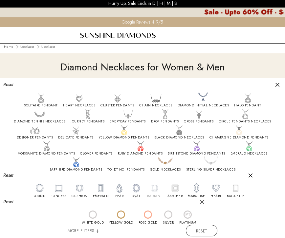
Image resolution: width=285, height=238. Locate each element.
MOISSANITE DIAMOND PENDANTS (46, 153)
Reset (201, 231)
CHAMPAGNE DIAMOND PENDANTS (239, 137)
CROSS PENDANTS (198, 121)
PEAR (119, 196)
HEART (216, 196)
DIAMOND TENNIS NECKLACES (39, 121)
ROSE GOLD (148, 222)
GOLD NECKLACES (165, 169)
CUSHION (80, 196)
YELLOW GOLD (121, 222)
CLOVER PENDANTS (96, 153)
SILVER (168, 222)
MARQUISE (196, 196)
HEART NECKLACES (79, 105)
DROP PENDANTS (165, 121)
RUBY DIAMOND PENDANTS (140, 153)
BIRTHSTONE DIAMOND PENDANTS (196, 153)
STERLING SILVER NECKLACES (211, 169)
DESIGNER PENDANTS (35, 137)
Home (8, 46)
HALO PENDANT (247, 105)
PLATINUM (187, 222)
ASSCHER (175, 196)
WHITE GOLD (93, 222)
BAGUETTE (235, 196)
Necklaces (27, 46)
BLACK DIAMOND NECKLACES (179, 137)
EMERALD (101, 196)
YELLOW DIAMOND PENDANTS (124, 137)
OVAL (136, 196)
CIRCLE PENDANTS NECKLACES (245, 121)
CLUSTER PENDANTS (117, 105)
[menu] (4, 31)
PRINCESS (58, 196)
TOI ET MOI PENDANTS (126, 169)
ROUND (39, 196)
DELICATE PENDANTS (76, 137)
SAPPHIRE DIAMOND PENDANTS (76, 169)
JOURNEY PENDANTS (87, 121)
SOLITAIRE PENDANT (41, 105)
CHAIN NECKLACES (155, 105)
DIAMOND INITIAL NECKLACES (203, 105)
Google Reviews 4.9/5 (142, 22)
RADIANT (154, 196)
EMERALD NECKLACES (249, 153)
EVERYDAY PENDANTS (128, 121)
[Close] (277, 84)
